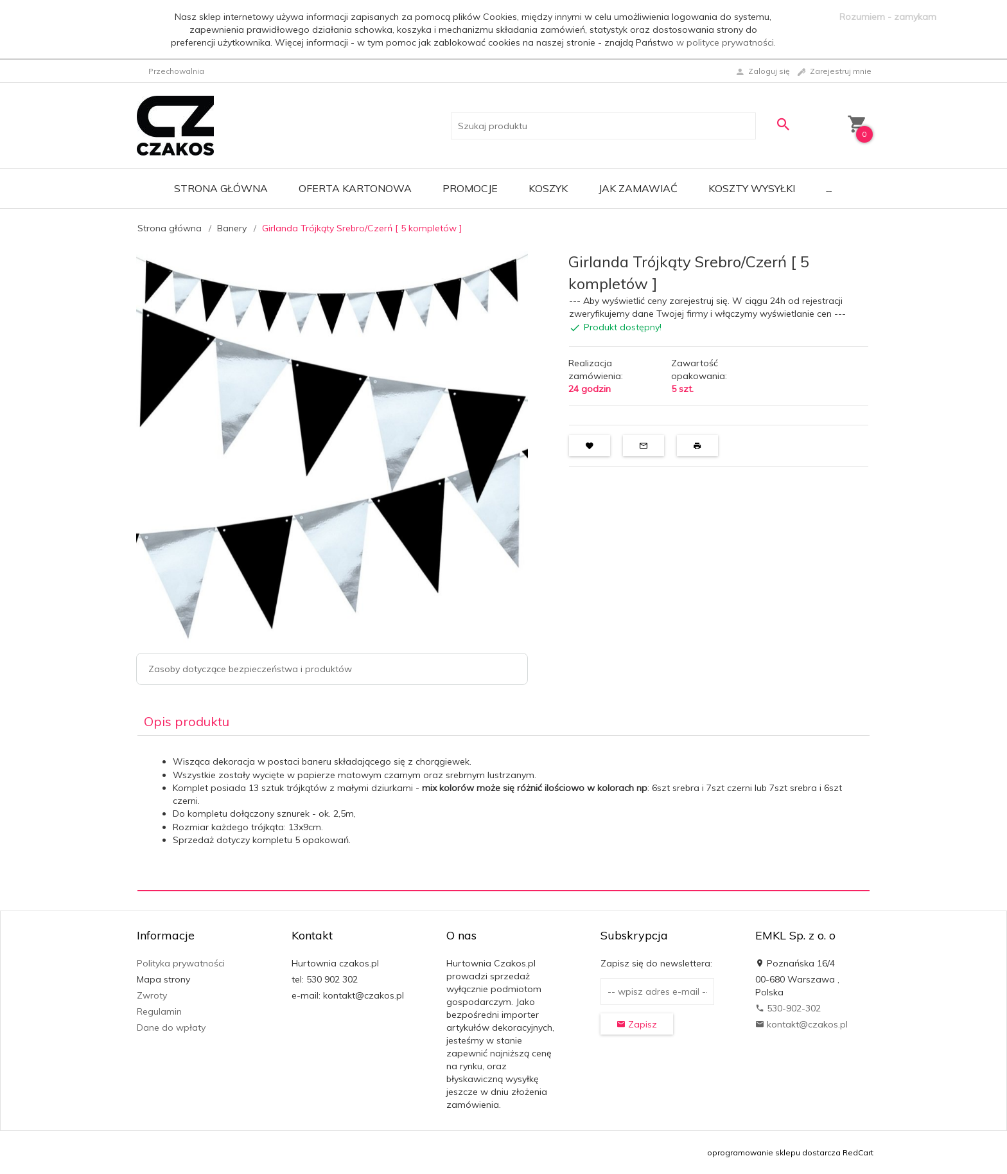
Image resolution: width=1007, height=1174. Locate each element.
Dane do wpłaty (171, 1027)
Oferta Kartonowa (355, 188)
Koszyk (548, 188)
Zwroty (152, 995)
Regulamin (159, 1011)
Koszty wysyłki (751, 188)
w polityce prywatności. (726, 42)
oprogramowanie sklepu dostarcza (774, 1152)
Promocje (470, 188)
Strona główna (221, 188)
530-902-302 (788, 1008)
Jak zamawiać (638, 188)
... (829, 188)
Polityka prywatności (181, 963)
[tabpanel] (503, 813)
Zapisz (637, 1024)
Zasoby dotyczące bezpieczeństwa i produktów (250, 669)
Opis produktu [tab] (186, 721)
